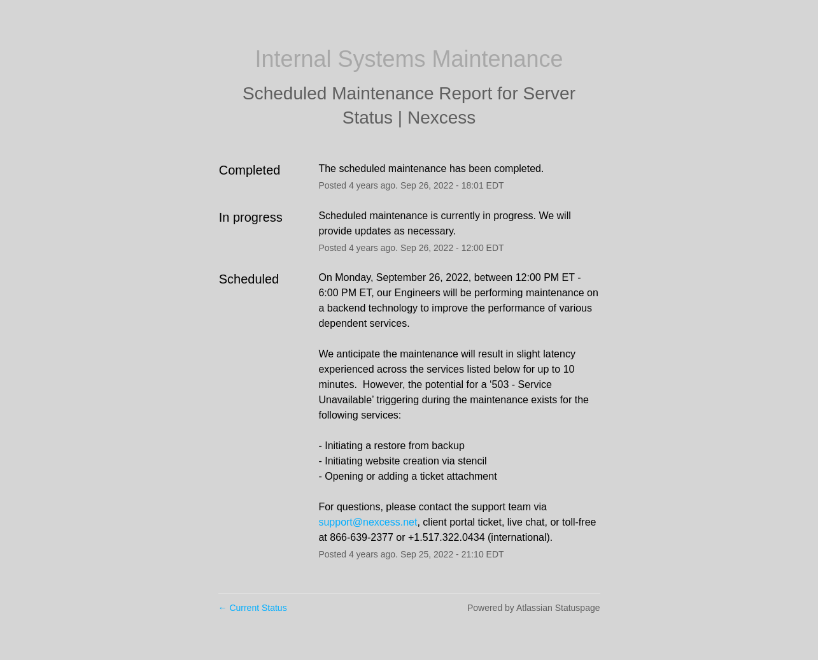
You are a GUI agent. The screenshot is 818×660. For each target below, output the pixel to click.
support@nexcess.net (367, 522)
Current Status (252, 608)
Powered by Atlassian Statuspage (533, 608)
